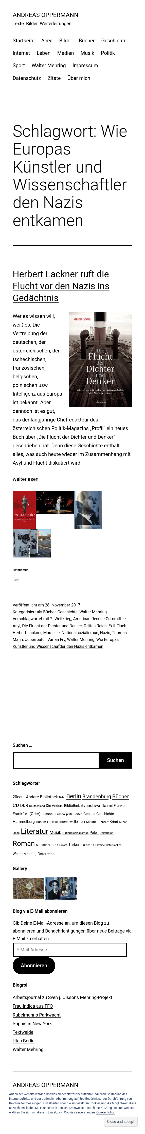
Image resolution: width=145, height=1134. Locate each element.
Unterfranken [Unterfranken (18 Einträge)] (113, 845)
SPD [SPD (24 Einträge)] (54, 845)
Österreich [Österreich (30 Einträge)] (46, 854)
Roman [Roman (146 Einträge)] (24, 843)
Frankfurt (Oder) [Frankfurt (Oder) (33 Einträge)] (27, 813)
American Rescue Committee (99, 618)
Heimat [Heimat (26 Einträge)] (52, 822)
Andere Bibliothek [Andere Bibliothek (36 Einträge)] (42, 796)
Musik (87, 53)
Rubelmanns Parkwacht (37, 1015)
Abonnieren (34, 965)
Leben (43, 53)
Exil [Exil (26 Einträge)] (110, 806)
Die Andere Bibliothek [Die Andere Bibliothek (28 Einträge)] (63, 806)
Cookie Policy (105, 1112)
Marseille (51, 632)
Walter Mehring (49, 65)
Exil (111, 625)
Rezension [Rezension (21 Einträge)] (107, 833)
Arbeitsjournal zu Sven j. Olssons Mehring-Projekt (62, 997)
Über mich (78, 78)
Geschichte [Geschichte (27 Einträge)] (105, 814)
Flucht (122, 625)
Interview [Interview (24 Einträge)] (65, 822)
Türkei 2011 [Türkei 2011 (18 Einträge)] (87, 845)
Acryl (46, 41)
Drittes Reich (95, 625)
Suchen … (22, 745)
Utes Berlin (23, 1040)
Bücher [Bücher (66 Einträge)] (120, 796)
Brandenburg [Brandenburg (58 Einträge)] (96, 796)
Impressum (85, 65)
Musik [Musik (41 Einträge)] (55, 832)
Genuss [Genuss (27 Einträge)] (89, 814)
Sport (19, 65)
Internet (21, 53)
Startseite (23, 41)
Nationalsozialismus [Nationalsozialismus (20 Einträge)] (75, 833)
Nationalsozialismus (80, 632)
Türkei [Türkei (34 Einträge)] (73, 844)
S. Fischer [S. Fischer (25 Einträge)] (43, 845)
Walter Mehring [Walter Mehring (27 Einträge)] (25, 854)
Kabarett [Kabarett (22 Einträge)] (92, 822)
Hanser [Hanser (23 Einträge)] (41, 822)
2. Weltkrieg (60, 618)
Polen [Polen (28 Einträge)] (94, 833)
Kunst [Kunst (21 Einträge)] (122, 822)
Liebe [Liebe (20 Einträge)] (16, 833)
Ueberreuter (35, 639)
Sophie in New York (32, 1023)
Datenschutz (27, 78)
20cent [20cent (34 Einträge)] (19, 797)
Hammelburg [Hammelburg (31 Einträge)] (24, 821)
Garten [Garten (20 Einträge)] (78, 814)
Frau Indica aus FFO (33, 1006)
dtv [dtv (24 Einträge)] (83, 806)
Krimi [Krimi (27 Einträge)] (114, 822)
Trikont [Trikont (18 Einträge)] (63, 845)
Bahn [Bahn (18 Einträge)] (62, 797)
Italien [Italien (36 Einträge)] (79, 821)
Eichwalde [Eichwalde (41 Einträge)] (96, 805)
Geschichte (114, 41)
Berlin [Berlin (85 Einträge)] (73, 796)
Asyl (16, 625)
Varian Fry (56, 639)
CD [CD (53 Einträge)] (16, 805)
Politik (108, 53)
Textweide (23, 1032)
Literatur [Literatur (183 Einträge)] (34, 831)
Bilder (65, 41)
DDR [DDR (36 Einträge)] (24, 805)
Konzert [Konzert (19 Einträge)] (103, 822)
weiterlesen (26, 479)
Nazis (105, 632)
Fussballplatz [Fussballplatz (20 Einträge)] (64, 814)
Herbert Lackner (27, 632)
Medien (65, 53)
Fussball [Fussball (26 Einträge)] (48, 814)
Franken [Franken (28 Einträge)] (120, 806)
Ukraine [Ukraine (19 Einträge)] (100, 845)
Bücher (87, 41)
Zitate (54, 78)
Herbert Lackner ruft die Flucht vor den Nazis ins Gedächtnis (61, 286)
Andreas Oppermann (45, 15)
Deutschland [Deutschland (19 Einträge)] (37, 806)
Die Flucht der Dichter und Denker (52, 625)
